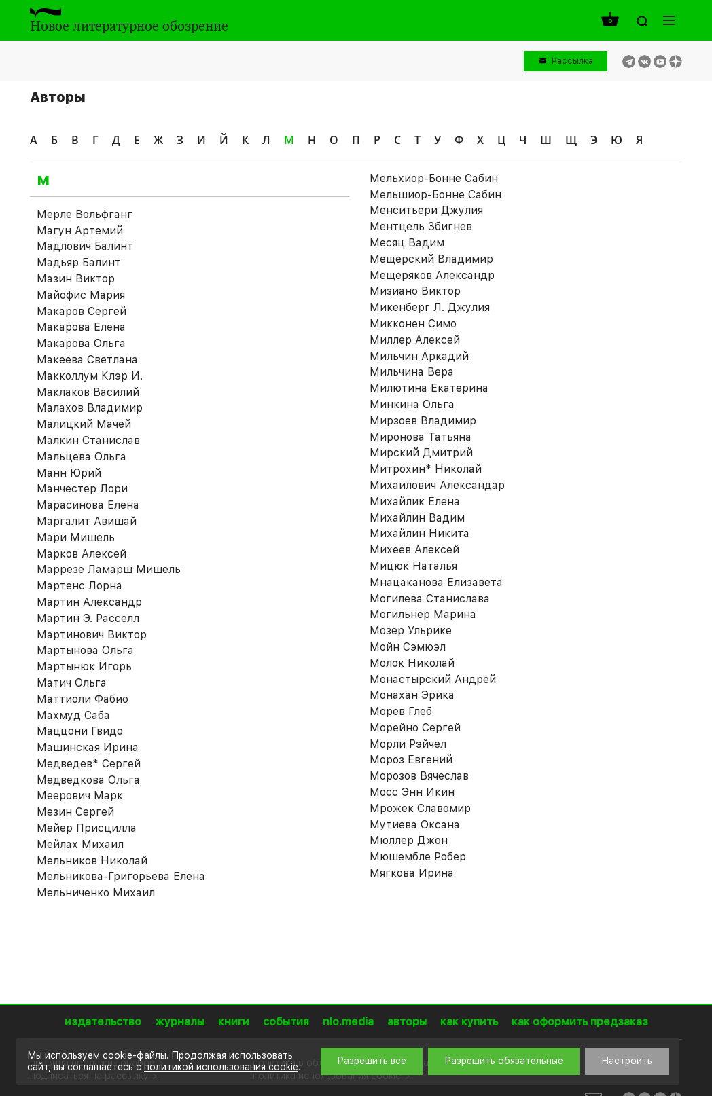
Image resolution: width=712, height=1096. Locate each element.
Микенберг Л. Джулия (430, 307)
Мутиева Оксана (415, 824)
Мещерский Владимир (431, 259)
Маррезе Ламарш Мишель (109, 569)
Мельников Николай (92, 860)
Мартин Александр (89, 602)
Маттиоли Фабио (82, 699)
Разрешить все (371, 1060)
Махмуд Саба (73, 715)
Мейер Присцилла (87, 828)
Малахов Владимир (90, 407)
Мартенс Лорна (79, 585)
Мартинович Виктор (92, 634)
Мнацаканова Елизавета (436, 582)
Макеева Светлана (87, 359)
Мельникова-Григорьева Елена (121, 876)
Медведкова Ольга (88, 779)
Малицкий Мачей (84, 424)
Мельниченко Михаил (96, 892)
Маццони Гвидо (80, 731)
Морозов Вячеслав (419, 775)
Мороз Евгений (411, 759)
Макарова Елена (81, 327)
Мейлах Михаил (80, 844)
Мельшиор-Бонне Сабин (435, 194)
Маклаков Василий (88, 392)
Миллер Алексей (415, 339)
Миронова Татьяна (420, 437)
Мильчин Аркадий (419, 356)
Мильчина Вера (412, 371)
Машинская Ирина (88, 747)
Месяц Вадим (407, 242)
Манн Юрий (69, 473)
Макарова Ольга (81, 343)
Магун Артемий (80, 230)
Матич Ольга (72, 682)
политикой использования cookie (221, 1066)
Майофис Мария (81, 295)
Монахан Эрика (412, 695)
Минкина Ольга (412, 404)
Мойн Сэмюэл (408, 646)
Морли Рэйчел (408, 743)
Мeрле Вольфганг (84, 214)
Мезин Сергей (75, 811)
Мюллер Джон (409, 840)
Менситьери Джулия (426, 210)
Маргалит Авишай (87, 521)
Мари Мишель (76, 537)
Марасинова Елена (88, 504)
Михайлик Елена (415, 501)
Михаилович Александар (437, 485)
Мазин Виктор (76, 278)
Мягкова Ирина (412, 872)
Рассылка (572, 61)
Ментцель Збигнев (421, 226)
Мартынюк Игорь (84, 666)
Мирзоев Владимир (423, 420)
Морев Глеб (401, 711)
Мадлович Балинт (85, 246)
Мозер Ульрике (411, 630)
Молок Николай (412, 663)
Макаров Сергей (81, 311)
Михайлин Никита (419, 533)
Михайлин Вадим (417, 517)
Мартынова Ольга (85, 650)
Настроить (626, 1060)
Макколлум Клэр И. (90, 375)
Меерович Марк (80, 795)
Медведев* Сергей (89, 763)
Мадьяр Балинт (79, 262)
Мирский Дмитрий (421, 452)
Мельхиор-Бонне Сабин (434, 178)
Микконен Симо (413, 323)
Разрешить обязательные (503, 1060)
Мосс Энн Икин (412, 792)
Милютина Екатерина (429, 388)
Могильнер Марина (423, 614)
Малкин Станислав (88, 440)
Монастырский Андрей (433, 679)
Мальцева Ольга (81, 456)
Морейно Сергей (415, 727)
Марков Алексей (81, 553)
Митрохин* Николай (426, 468)
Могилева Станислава (430, 598)
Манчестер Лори (82, 488)
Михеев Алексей (414, 549)
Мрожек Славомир (420, 808)
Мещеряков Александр (432, 275)
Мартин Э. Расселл (88, 618)
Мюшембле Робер (418, 856)
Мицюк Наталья (413, 566)
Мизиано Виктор (415, 291)
